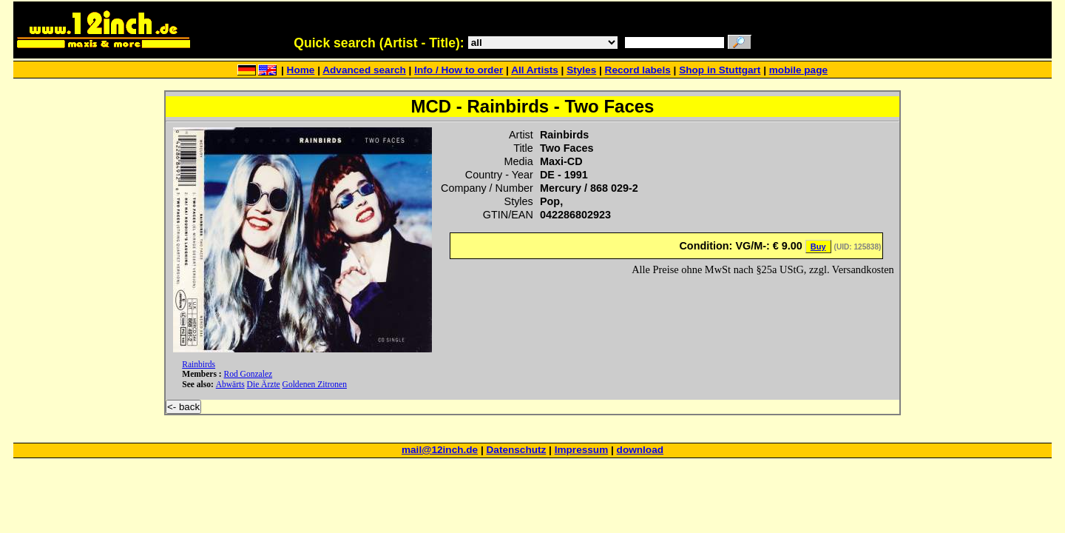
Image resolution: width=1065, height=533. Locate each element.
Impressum (582, 449)
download (640, 449)
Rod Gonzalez (248, 373)
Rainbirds (198, 364)
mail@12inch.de (440, 449)
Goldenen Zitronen (315, 384)
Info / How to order (458, 70)
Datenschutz (517, 449)
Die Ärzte (263, 384)
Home (301, 70)
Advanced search (364, 70)
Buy (818, 246)
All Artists (534, 70)
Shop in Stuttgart (719, 70)
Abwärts (230, 384)
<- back (183, 406)
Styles (581, 70)
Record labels (638, 70)
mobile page (798, 70)
